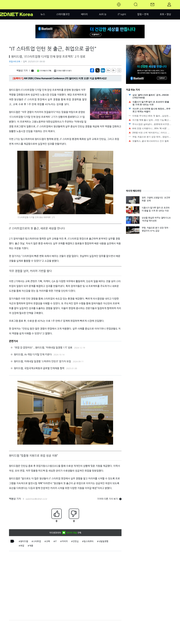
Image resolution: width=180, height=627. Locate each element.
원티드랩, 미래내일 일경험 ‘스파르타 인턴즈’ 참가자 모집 (42, 361)
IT (56, 541)
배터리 (84, 14)
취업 (22, 546)
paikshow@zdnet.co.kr (36, 499)
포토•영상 (165, 14)
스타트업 (37, 541)
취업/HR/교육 (14, 62)
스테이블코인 (63, 14)
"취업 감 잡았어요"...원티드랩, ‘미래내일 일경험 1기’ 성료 (43, 347)
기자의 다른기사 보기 (63, 71)
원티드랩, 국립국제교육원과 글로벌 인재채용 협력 (39, 368)
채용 (31, 546)
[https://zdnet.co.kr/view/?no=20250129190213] (92, 70)
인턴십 (76, 541)
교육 (48, 541)
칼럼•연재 (142, 14)
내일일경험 (103, 541)
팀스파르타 (88, 541)
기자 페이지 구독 (44, 71)
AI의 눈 (102, 14)
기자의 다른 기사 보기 (109, 499)
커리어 (65, 541)
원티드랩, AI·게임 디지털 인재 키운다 (33, 354)
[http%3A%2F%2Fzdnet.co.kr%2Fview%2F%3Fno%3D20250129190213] (103, 70)
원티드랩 (24, 541)
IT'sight (122, 14)
